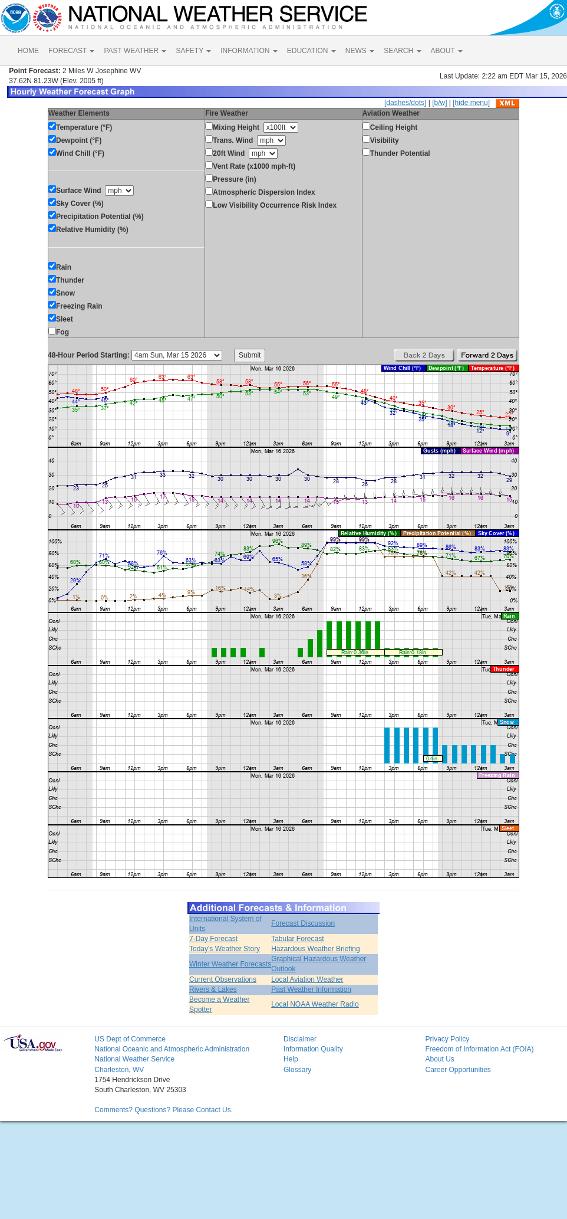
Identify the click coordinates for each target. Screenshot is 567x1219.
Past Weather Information (311, 989)
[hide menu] (471, 103)
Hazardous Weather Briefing (315, 949)
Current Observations (222, 979)
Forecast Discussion (303, 923)
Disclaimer (300, 1039)
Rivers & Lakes (213, 989)
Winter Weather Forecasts (230, 964)
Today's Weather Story (224, 949)
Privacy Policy (447, 1039)
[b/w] (439, 103)
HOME (28, 51)
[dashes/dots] (405, 103)
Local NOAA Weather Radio (315, 1004)
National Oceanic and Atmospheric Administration (171, 1049)
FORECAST (71, 51)
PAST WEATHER (135, 51)
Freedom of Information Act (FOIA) (479, 1049)
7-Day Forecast (213, 939)
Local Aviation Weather (307, 979)
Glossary (297, 1070)
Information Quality (313, 1049)
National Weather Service (134, 1059)
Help (291, 1059)
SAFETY (193, 51)
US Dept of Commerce (130, 1039)
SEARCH (402, 51)
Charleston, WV (119, 1070)
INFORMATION (248, 51)
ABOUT (447, 51)
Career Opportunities (457, 1070)
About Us (439, 1059)
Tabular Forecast (297, 939)
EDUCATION (311, 51)
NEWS (359, 51)
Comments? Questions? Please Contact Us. (163, 1110)
